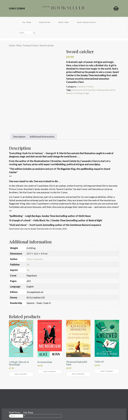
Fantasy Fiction (30, 45)
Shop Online (44, 22)
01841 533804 (17, 8)
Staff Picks (14, 412)
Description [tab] (19, 136)
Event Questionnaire (86, 22)
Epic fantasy (98, 89)
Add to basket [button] (21, 374)
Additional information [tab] (42, 136)
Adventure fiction (81, 89)
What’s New (63, 22)
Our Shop (26, 22)
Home (12, 45)
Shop (18, 45)
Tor (28, 264)
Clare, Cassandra (35, 259)
